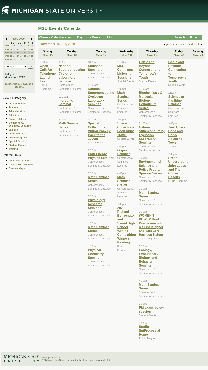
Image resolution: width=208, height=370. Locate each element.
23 (14, 56)
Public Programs (18, 137)
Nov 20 (179, 55)
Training (13, 149)
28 (32, 56)
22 (11, 56)
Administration (17, 111)
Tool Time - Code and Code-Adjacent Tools (176, 134)
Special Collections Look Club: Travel (125, 129)
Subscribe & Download (19, 84)
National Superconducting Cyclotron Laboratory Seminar (72, 73)
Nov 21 (198, 55)
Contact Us (54, 357)
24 (18, 56)
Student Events (17, 145)
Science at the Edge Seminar (176, 100)
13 (28, 49)
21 (32, 52)
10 (18, 49)
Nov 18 (126, 55)
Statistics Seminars (95, 67)
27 (28, 56)
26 (25, 56)
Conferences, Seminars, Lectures (20, 124)
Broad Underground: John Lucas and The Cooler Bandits (179, 167)
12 (25, 49)
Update (19, 86)
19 (25, 52)
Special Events (17, 141)
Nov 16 (72, 55)
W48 (7, 56)
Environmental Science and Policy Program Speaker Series (151, 167)
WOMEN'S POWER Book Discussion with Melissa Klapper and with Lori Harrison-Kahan (151, 225)
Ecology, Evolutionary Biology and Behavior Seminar (148, 257)
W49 (7, 59)
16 (14, 52)
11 (21, 49)
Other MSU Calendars (21, 164)
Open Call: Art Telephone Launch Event (48, 73)
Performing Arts (18, 133)
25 (21, 56)
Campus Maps (17, 168)
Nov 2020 (19, 38)
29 (11, 59)
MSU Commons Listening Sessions (125, 71)
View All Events (17, 103)
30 (14, 59)
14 (32, 49)
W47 (7, 52)
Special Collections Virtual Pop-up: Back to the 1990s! (99, 130)
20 (28, 52)
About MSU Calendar (20, 160)
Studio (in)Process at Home (149, 330)
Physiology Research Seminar (96, 204)
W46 (7, 49)
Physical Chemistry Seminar (96, 253)
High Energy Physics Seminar (100, 155)
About (45, 357)
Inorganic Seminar (66, 102)
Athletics (14, 115)
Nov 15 (47, 55)
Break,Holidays (17, 119)
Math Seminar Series (123, 96)
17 (18, 52)
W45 (7, 46)
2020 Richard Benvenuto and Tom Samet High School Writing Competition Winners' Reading (126, 225)
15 (11, 52)
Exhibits (13, 129)
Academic (14, 107)
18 (21, 52)
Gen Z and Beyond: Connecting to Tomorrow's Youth (150, 69)
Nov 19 (152, 55)
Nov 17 (101, 55)
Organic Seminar (123, 152)
